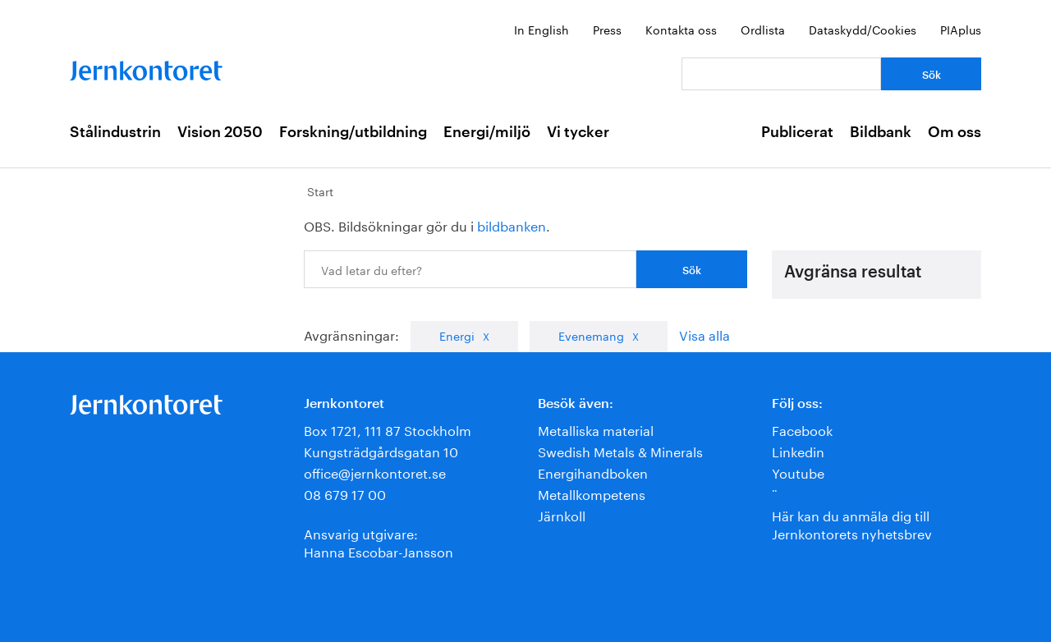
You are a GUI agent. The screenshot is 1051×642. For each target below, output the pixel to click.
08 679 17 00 (345, 493)
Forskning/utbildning (353, 132)
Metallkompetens (591, 493)
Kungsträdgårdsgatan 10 (381, 450)
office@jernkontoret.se (375, 471)
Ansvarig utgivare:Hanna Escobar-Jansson (378, 541)
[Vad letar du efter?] (781, 73)
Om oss (954, 132)
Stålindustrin (115, 132)
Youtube (798, 471)
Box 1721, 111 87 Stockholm (387, 429)
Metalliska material (596, 429)
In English (541, 29)
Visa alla (704, 333)
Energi (457, 335)
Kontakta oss (681, 29)
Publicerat (797, 132)
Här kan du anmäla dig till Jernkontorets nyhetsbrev (852, 523)
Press (607, 29)
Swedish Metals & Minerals (620, 450)
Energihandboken (593, 471)
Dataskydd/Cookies (862, 29)
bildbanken (511, 224)
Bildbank (880, 132)
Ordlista (763, 29)
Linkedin (798, 450)
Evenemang (591, 335)
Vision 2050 (220, 132)
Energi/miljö (486, 132)
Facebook (802, 429)
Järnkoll (561, 514)
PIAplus (960, 29)
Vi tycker (578, 132)
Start (320, 190)
